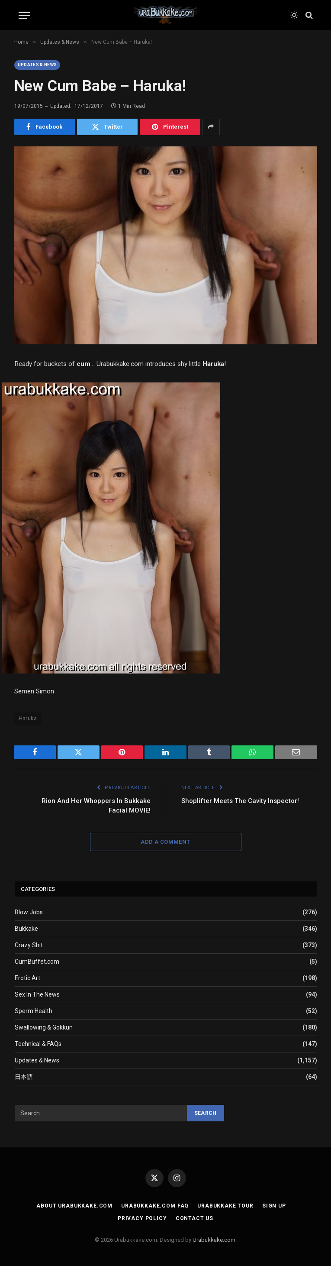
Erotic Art (27, 978)
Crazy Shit (29, 945)
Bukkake (26, 928)
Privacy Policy (142, 1218)
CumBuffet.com (37, 961)
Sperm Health (33, 1010)
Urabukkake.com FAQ (155, 1206)
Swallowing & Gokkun (44, 1027)
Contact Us (194, 1218)
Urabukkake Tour (225, 1206)
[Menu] (24, 15)
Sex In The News (37, 994)
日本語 (24, 1076)
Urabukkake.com (214, 1240)
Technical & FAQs (38, 1043)
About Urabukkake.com (74, 1206)
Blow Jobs (29, 912)
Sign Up (274, 1206)
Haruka (28, 718)
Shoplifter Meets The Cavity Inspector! (240, 801)
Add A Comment (165, 842)
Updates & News (37, 64)
